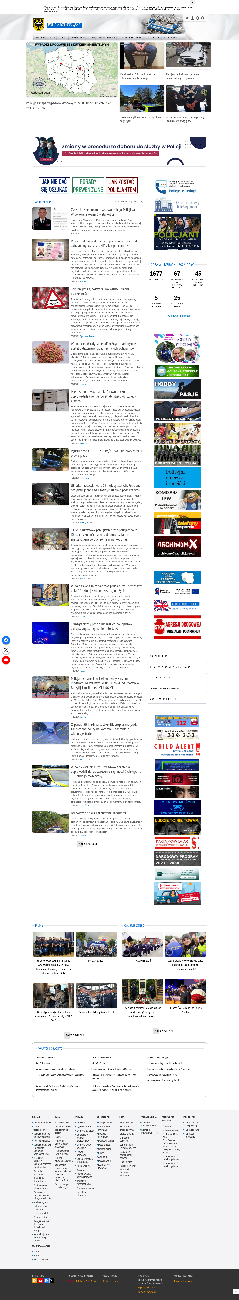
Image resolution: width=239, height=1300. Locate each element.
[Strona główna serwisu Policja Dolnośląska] (187, 18)
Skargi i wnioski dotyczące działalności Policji (41, 1226)
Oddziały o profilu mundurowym (63, 1186)
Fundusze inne (192, 1130)
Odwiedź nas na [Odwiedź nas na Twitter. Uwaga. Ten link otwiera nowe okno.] (51, 1280)
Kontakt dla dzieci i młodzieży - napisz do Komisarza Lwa (42, 1149)
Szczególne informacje (104, 1128)
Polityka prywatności (147, 1291)
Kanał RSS (34, 1280)
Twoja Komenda (148, 1117)
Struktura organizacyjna (127, 1128)
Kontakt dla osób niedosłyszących (42, 1135)
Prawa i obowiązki (81, 1153)
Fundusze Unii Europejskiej (192, 1124)
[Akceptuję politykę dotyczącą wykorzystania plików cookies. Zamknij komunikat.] (192, 2)
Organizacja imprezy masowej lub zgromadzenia (42, 1195)
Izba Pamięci (126, 1162)
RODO (37, 1255)
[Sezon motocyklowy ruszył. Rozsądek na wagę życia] (142, 105)
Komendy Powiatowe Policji (150, 1131)
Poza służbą (104, 1144)
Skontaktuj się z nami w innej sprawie (41, 1237)
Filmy (140, 201)
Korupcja (81, 1170)
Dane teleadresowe (40, 1128)
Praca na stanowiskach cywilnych (61, 1144)
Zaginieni (102, 1157)
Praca (57, 1117)
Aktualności (103, 1117)
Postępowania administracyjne (41, 1187)
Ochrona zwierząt (85, 1131)
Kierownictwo (126, 1122)
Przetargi (167, 1126)
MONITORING (41, 1259)
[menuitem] (40, 36)
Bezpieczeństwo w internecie (85, 1160)
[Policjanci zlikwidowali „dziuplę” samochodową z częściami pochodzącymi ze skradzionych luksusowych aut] (188, 62)
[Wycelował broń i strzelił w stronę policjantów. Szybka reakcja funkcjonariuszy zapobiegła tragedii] (142, 62)
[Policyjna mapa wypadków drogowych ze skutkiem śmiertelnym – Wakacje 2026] (72, 77)
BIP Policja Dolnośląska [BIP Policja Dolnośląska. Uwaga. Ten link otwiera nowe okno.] (86, 1281)
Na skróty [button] (121, 201)
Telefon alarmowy (42, 1122)
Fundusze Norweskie (190, 1135)
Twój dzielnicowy (42, 1141)
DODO (37, 1251)
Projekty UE (189, 1117)
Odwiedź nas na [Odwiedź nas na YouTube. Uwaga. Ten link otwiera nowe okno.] (40, 1280)
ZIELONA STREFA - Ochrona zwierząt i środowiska (42, 1162)
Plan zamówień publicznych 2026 (171, 1165)
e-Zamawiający (170, 1130)
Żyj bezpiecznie (84, 1126)
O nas (121, 1117)
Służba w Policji (63, 1122)
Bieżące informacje (103, 1135)
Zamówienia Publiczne (168, 1118)
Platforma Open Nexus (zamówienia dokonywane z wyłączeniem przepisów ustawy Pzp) (172, 1143)
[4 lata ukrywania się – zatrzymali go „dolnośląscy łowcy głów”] (188, 105)
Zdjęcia (132, 201)
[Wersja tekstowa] (197, 18)
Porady (79, 1117)
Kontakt (36, 1117)
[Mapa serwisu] (192, 18)
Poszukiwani (104, 1161)
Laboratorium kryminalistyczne (128, 1146)
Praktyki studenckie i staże (64, 1159)
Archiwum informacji (179, 315)
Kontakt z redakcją (110, 1281)
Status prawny (127, 1134)
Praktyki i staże (41, 1217)
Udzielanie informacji (82, 1193)
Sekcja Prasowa (106, 1122)
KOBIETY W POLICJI (104, 1166)
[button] (202, 18)
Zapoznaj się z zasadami (148, 1287)
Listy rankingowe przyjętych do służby (63, 1129)
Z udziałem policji (85, 1188)
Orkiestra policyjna (124, 1139)
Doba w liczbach (106, 1141)
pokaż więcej (88, 844)
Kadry (58, 1137)
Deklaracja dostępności (183, 1281)
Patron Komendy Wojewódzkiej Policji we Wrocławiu (128, 1170)
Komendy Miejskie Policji (148, 1124)
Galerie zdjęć (104, 1149)
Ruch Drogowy (41, 1202)
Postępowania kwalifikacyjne (62, 1152)
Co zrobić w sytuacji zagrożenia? (83, 1137)
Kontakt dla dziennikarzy (40, 1179)
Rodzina (81, 1122)
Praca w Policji (41, 1213)
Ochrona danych (41, 1245)
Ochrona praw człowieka (40, 1208)
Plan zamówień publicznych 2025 (171, 1158)
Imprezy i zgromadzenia (84, 1182)
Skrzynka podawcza (39, 1172)
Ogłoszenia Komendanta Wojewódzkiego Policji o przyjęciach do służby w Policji (63, 1172)
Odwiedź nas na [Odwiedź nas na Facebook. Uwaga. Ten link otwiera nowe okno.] (46, 1280)
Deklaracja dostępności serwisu (126, 1155)
